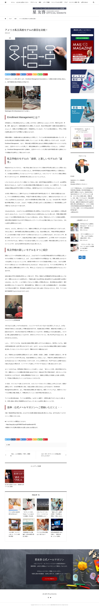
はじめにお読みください (22, 2)
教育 (9, 444)
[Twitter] (80, 257)
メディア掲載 (46, 2)
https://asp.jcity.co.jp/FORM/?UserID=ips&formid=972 (21, 424)
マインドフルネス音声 (56, 2)
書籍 (40, 2)
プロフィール (33, 2)
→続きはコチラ (74, 212)
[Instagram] (83, 257)
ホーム (13, 2)
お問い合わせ (84, 2)
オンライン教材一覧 (74, 2)
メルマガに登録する (49, 578)
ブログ (66, 2)
